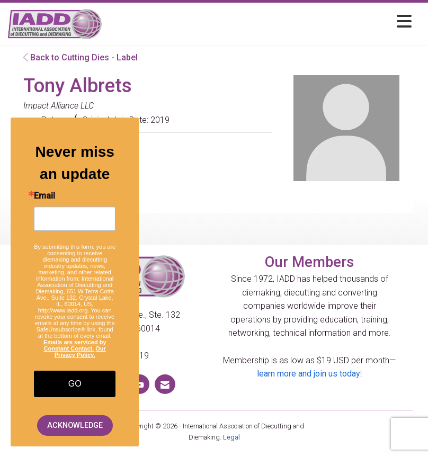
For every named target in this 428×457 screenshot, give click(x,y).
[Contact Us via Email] (165, 384)
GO (75, 383)
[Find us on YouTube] (139, 384)
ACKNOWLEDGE (75, 425)
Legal (231, 437)
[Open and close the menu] (259, 22)
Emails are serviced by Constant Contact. (74, 345)
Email (44, 196)
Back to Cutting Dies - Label (80, 57)
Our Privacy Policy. (80, 351)
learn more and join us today (308, 374)
